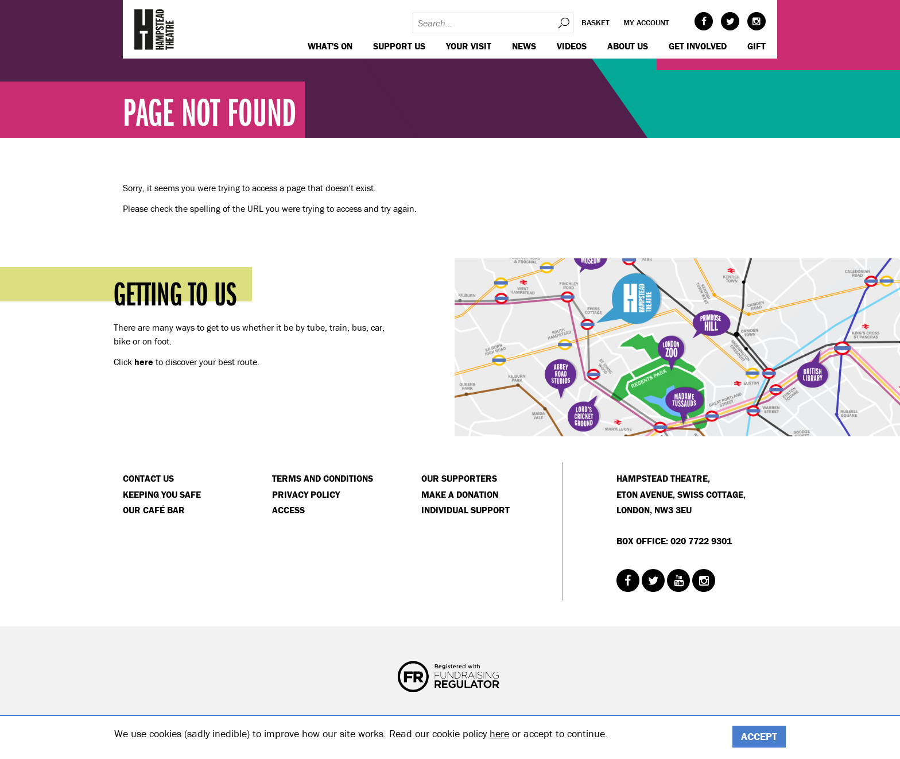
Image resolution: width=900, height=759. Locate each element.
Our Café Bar (154, 510)
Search (563, 23)
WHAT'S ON (330, 46)
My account (646, 22)
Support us (399, 46)
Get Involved (698, 46)
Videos (572, 46)
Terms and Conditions (322, 478)
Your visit (468, 46)
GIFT (756, 46)
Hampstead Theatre (154, 29)
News (524, 46)
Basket (595, 22)
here (499, 733)
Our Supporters (459, 478)
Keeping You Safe (162, 494)
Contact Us (148, 478)
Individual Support (465, 510)
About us (627, 46)
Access (288, 510)
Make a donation (459, 494)
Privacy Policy (306, 494)
